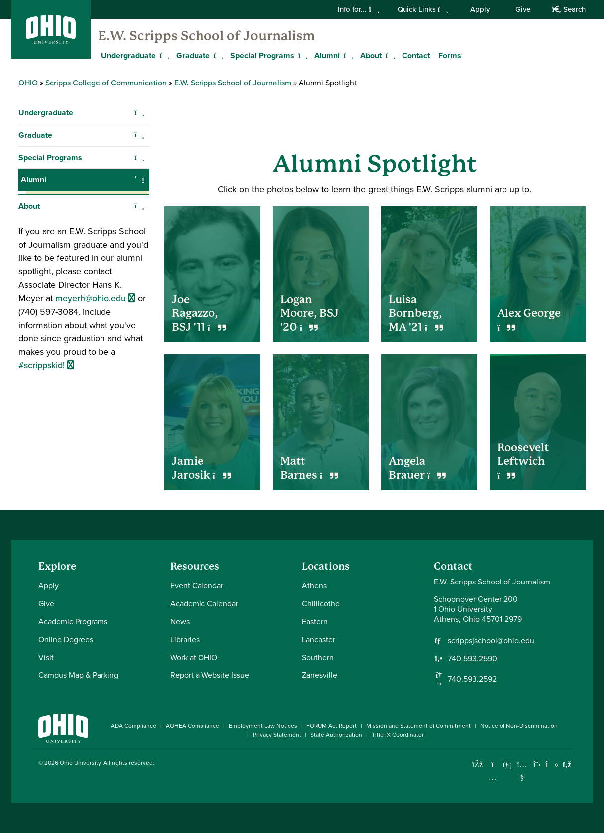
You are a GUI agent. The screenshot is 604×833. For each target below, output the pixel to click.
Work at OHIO (193, 657)
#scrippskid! (46, 383)
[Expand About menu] (389, 55)
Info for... (358, 9)
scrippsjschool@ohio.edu (491, 641)
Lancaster (318, 639)
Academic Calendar (204, 603)
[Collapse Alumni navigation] (139, 180)
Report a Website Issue (209, 675)
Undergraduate (128, 55)
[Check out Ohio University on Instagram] (492, 777)
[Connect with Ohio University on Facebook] (477, 764)
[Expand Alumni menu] (347, 55)
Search (569, 9)
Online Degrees (65, 639)
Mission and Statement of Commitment (418, 725)
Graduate (193, 55)
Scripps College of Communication (106, 82)
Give (522, 9)
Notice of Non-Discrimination (519, 725)
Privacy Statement (277, 734)
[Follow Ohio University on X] (537, 764)
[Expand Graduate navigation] (139, 135)
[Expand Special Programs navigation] (139, 157)
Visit (46, 657)
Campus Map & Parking (78, 675)
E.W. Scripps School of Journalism (206, 35)
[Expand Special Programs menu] (301, 55)
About (371, 55)
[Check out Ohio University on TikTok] (552, 764)
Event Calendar (196, 585)
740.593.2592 (472, 679)
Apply (480, 9)
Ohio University (80, 762)
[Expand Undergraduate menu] (163, 55)
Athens (314, 585)
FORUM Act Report (331, 725)
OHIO (28, 82)
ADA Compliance (133, 725)
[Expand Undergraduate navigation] (139, 113)
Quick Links (423, 9)
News (180, 621)
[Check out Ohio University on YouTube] (522, 770)
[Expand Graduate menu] (217, 55)
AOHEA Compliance (192, 725)
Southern (318, 657)
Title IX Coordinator (398, 734)
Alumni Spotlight (58, 201)
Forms (449, 55)
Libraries (185, 639)
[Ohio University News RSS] (567, 764)
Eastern (315, 621)
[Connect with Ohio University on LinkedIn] (507, 764)
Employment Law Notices (263, 725)
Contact (416, 55)
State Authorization (336, 734)
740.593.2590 (472, 659)
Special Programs (262, 55)
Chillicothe (321, 603)
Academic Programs (72, 621)
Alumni (327, 55)
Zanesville (319, 675)
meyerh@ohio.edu (95, 316)
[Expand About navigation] (139, 225)
